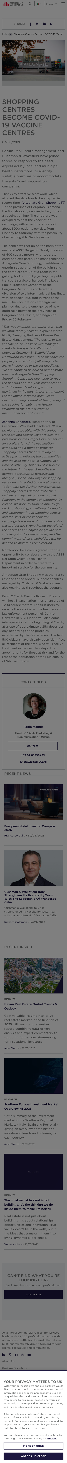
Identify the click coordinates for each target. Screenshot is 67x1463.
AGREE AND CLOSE (33, 1456)
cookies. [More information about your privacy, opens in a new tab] (52, 1438)
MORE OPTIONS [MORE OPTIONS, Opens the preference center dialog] (33, 1445)
